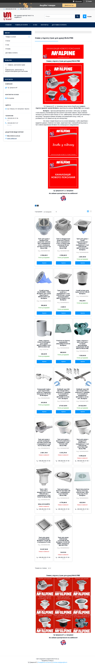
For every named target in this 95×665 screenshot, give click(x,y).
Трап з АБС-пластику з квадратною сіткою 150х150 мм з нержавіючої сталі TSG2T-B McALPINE (44, 493)
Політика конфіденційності (59, 662)
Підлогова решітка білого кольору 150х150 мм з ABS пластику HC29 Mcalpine (82, 492)
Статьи (7, 41)
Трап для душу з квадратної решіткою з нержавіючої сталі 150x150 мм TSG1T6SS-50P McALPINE (82, 444)
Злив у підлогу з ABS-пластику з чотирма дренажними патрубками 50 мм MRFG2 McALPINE (82, 344)
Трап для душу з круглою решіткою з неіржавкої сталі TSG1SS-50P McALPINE (63, 442)
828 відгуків (78, 1)
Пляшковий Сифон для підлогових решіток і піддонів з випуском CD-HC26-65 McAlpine (44, 392)
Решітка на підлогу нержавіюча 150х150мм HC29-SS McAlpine (63, 343)
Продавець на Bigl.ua (47, 660)
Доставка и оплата (59, 25)
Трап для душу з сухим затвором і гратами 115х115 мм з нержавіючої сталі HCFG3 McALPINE (44, 442)
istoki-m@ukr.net (12, 138)
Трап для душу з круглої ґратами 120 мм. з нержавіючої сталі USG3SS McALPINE (63, 492)
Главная (8, 25)
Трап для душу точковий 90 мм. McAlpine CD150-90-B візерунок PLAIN (44, 540)
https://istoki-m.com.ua (13, 135)
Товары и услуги (21, 25)
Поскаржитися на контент (45, 662)
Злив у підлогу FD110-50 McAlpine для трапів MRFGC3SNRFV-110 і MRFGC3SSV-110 (44, 344)
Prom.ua (56, 659)
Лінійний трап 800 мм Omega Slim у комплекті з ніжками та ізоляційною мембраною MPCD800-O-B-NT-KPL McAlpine (63, 393)
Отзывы (7, 49)
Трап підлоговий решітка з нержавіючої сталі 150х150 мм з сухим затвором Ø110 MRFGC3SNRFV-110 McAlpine (63, 295)
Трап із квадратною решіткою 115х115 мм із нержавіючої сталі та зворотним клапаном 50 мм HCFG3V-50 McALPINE (63, 243)
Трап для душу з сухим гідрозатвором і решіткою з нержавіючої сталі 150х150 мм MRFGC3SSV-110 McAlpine (82, 244)
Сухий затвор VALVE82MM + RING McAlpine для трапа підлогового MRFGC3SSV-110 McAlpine (44, 294)
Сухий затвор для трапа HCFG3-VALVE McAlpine (82, 292)
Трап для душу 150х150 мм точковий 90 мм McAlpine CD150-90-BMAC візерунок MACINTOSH (63, 541)
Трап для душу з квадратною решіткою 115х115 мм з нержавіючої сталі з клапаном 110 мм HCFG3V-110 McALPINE (44, 243)
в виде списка (91, 211)
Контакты (44, 25)
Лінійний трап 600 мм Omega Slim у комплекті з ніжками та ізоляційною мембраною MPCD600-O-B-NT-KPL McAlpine (82, 393)
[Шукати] (77, 16)
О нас (35, 25)
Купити (44, 263)
